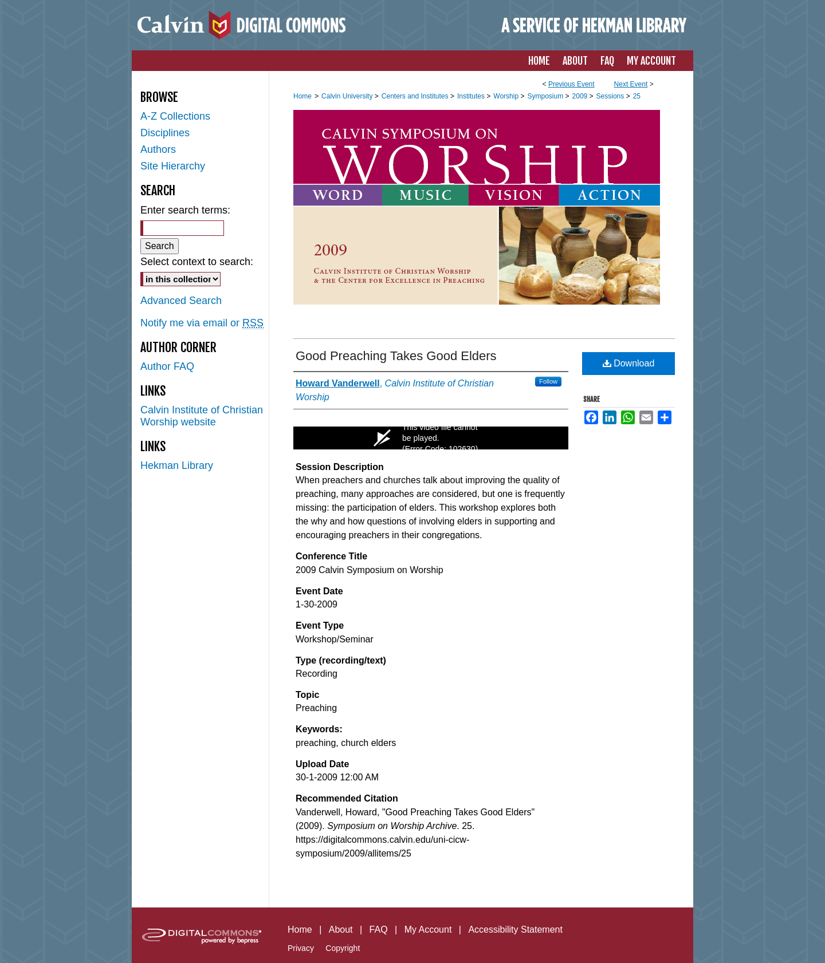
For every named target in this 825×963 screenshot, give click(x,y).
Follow (548, 381)
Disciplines (165, 133)
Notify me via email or (202, 323)
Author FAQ (167, 366)
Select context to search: (196, 261)
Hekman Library (176, 465)
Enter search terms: (185, 210)
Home (302, 96)
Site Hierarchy (172, 166)
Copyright (342, 948)
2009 (581, 96)
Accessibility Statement (515, 929)
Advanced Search (181, 300)
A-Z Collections (175, 116)
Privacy (301, 948)
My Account (428, 929)
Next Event (631, 84)
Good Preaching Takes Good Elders (396, 356)
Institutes (471, 96)
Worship (506, 96)
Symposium (546, 96)
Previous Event (571, 84)
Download (629, 363)
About (341, 929)
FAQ (379, 929)
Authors (158, 149)
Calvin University (348, 96)
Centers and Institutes (416, 96)
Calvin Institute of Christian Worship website (201, 416)
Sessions (611, 96)
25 (637, 96)
